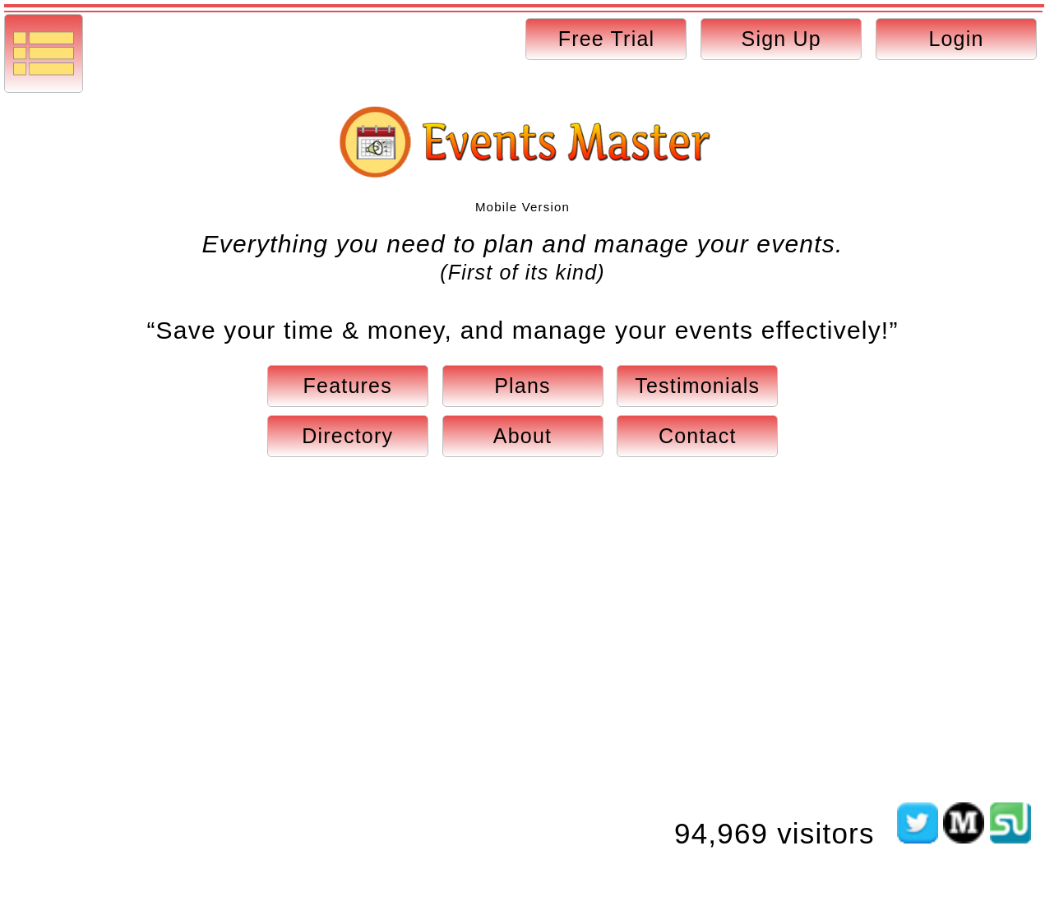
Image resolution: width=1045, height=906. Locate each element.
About (522, 435)
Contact (698, 435)
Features (347, 385)
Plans (522, 385)
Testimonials (697, 385)
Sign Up (781, 38)
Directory (347, 435)
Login (955, 38)
